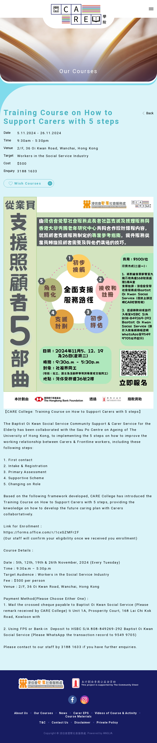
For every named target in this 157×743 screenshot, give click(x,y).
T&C (42, 722)
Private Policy (107, 722)
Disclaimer (82, 722)
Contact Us (60, 722)
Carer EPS (81, 713)
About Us (21, 713)
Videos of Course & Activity (116, 713)
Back (149, 113)
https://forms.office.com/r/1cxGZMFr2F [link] (41, 532)
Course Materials (78, 716)
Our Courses (43, 713)
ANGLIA (108, 733)
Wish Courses (27, 183)
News (63, 713)
